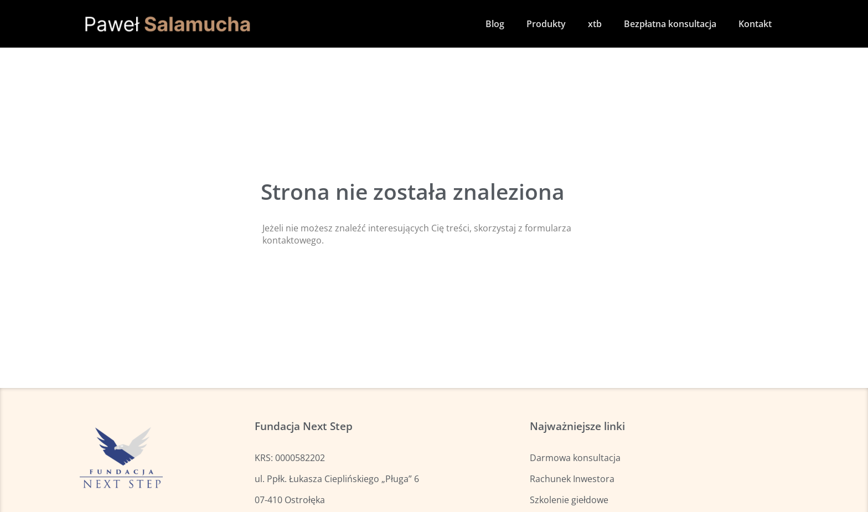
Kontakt (755, 23)
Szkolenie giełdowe (569, 500)
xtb (595, 23)
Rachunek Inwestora (572, 479)
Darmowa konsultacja (575, 458)
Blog (494, 23)
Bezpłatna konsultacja (670, 23)
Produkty (546, 23)
